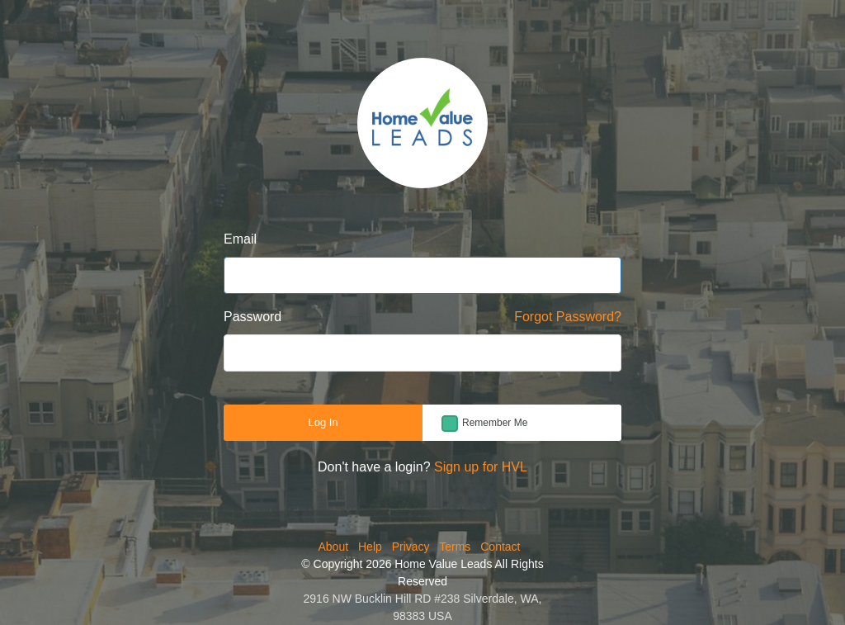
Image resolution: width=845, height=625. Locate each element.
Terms (454, 546)
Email (240, 239)
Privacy (411, 546)
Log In (323, 422)
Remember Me (494, 423)
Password (252, 317)
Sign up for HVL (480, 467)
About (334, 546)
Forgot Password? (567, 317)
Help (370, 546)
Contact (500, 546)
